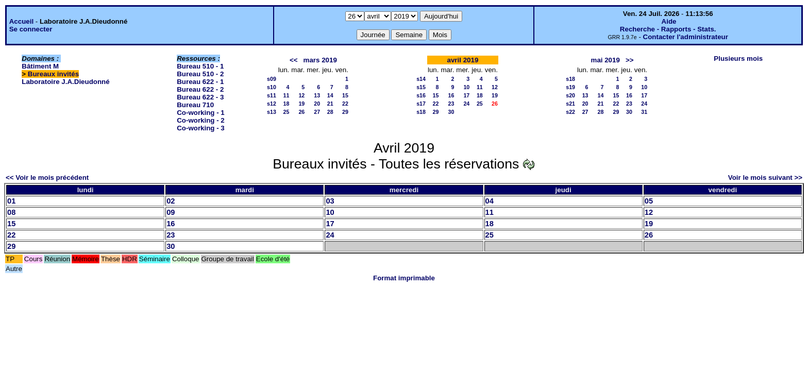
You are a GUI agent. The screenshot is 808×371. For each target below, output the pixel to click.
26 (301, 112)
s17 (421, 103)
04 (489, 201)
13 (317, 95)
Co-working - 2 (201, 120)
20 (317, 103)
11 (286, 95)
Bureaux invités (53, 74)
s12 (271, 103)
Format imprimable (404, 278)
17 (466, 95)
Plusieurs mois (738, 58)
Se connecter (31, 29)
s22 (570, 112)
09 (170, 212)
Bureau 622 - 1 (200, 82)
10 (466, 87)
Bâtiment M (40, 66)
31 (644, 112)
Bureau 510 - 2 (200, 74)
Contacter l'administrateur (685, 37)
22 (345, 103)
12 (301, 95)
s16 (421, 95)
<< (294, 60)
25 (286, 112)
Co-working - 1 (201, 112)
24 (466, 103)
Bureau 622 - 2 (200, 89)
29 (345, 112)
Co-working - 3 (201, 128)
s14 (421, 79)
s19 (570, 87)
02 (170, 201)
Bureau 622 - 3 (200, 97)
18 (286, 103)
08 (11, 212)
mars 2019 (320, 60)
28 (330, 112)
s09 (271, 79)
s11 (271, 95)
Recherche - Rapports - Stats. (668, 29)
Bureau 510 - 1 (200, 66)
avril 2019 (463, 60)
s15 (421, 87)
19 (301, 103)
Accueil (21, 21)
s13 (271, 112)
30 (451, 112)
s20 (570, 95)
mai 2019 (605, 60)
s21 (570, 103)
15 (345, 95)
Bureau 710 (195, 105)
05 (649, 201)
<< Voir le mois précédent (47, 177)
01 (11, 201)
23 (451, 103)
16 (451, 95)
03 (330, 201)
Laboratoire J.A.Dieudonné (65, 82)
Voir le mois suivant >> (765, 177)
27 (317, 112)
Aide (669, 21)
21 (330, 103)
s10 (271, 87)
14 (330, 95)
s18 (421, 112)
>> (630, 60)
